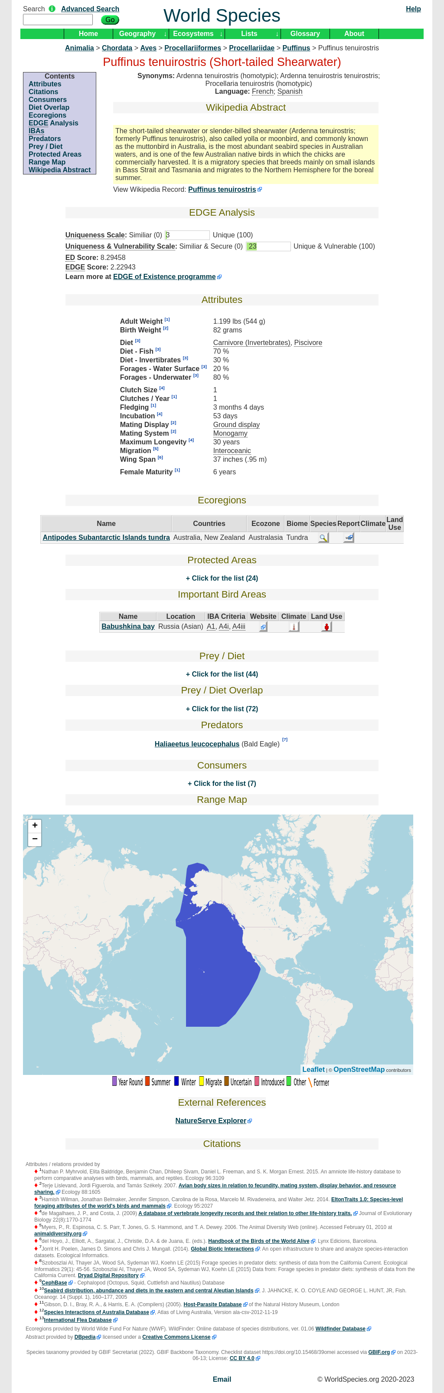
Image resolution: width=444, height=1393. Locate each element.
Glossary (305, 33)
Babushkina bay (128, 626)
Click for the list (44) (224, 674)
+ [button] (35, 826)
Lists (249, 33)
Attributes (45, 84)
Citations (43, 91)
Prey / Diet (45, 146)
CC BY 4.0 (242, 1358)
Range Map (47, 162)
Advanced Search (90, 9)
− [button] (35, 839)
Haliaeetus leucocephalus (197, 744)
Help (413, 9)
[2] (165, 327)
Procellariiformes (192, 48)
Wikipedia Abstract (60, 170)
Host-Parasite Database (212, 1304)
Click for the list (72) (224, 709)
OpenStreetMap (359, 1069)
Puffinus (296, 48)
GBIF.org (379, 1352)
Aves (148, 48)
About (354, 33)
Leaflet (314, 1069)
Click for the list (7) (224, 783)
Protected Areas (55, 154)
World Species (222, 15)
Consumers (48, 99)
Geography (137, 33)
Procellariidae (251, 48)
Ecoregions (47, 115)
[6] (160, 457)
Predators (45, 138)
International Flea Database (78, 1320)
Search (34, 9)
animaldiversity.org (58, 1234)
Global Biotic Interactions (222, 1249)
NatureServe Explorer (211, 1120)
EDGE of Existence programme (164, 276)
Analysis (53, 123)
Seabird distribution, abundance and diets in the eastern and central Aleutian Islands (149, 1291)
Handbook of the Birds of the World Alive (258, 1241)
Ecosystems (193, 33)
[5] (155, 448)
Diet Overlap (49, 107)
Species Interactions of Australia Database (96, 1312)
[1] (167, 319)
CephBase (54, 1283)
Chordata (117, 48)
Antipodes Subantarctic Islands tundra (106, 537)
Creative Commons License (176, 1337)
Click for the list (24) (224, 578)
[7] (284, 739)
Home (88, 33)
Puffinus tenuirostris (222, 189)
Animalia (79, 48)
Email (222, 1379)
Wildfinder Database (341, 1329)
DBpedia (85, 1337)
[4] (161, 387)
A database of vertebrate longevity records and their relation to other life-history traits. (245, 1213)
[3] (137, 340)
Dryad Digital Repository (108, 1275)
